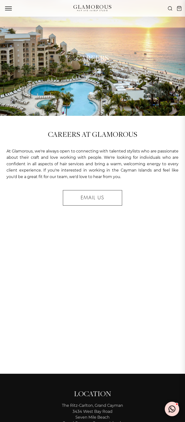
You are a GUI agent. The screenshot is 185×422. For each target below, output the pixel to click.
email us (92, 198)
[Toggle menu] (8, 8)
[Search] (170, 8)
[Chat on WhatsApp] (172, 409)
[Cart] (179, 8)
